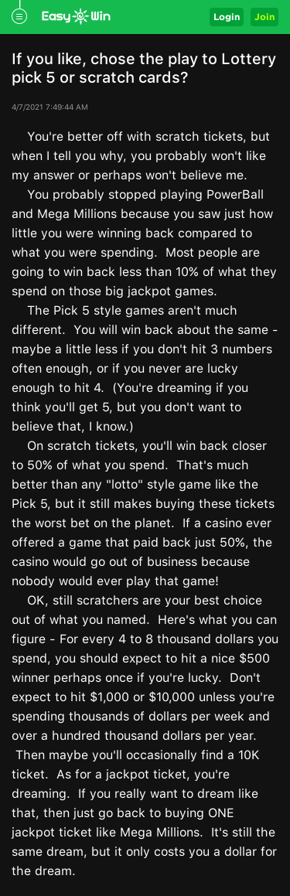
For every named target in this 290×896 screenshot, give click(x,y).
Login (226, 17)
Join (264, 17)
